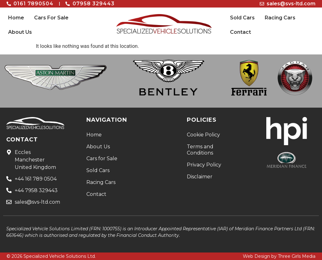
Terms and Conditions (200, 150)
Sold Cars (242, 18)
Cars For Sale (51, 18)
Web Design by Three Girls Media (279, 256)
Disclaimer (199, 177)
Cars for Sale (101, 158)
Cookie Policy (203, 135)
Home (16, 18)
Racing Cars (280, 18)
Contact (240, 32)
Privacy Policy (204, 165)
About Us (20, 32)
